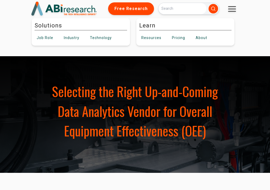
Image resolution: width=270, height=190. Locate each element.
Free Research (131, 8)
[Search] (182, 8)
